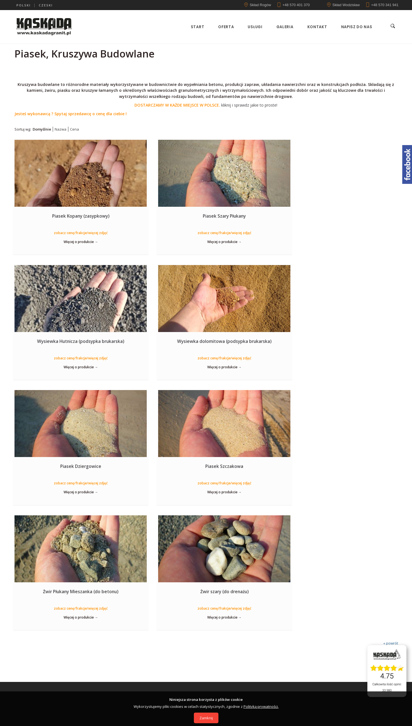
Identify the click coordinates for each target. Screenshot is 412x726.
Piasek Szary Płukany (156, 216)
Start (196, 27)
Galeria (283, 27)
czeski (46, 5)
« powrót (390, 394)
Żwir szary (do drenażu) (354, 341)
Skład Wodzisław (346, 5)
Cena (74, 129)
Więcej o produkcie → (58, 241)
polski (23, 5)
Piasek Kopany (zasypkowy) (58, 216)
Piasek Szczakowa (157, 341)
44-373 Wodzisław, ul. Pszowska (249, 586)
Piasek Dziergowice (58, 341)
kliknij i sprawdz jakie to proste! (205, 105)
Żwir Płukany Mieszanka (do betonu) (255, 341)
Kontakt (315, 27)
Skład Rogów (260, 5)
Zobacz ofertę (206, 529)
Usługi (253, 27)
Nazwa (60, 129)
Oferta (224, 27)
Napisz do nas (354, 27)
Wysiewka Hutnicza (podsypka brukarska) (255, 216)
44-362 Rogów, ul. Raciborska (159, 586)
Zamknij (206, 717)
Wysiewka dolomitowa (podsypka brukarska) (353, 219)
